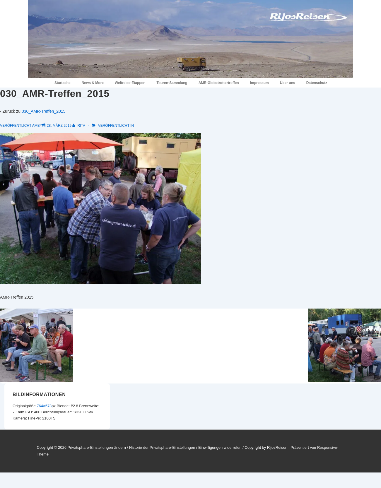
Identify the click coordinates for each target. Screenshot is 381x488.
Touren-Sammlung (172, 83)
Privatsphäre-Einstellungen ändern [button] (96, 447)
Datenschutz (316, 83)
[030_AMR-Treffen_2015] (59, 126)
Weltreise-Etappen (130, 83)
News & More (93, 83)
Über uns (287, 83)
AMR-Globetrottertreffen (219, 83)
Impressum (259, 83)
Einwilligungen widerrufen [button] (219, 447)
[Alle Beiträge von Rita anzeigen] (79, 126)
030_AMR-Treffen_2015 (43, 111)
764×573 (44, 406)
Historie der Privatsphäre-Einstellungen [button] (162, 447)
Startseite (62, 83)
